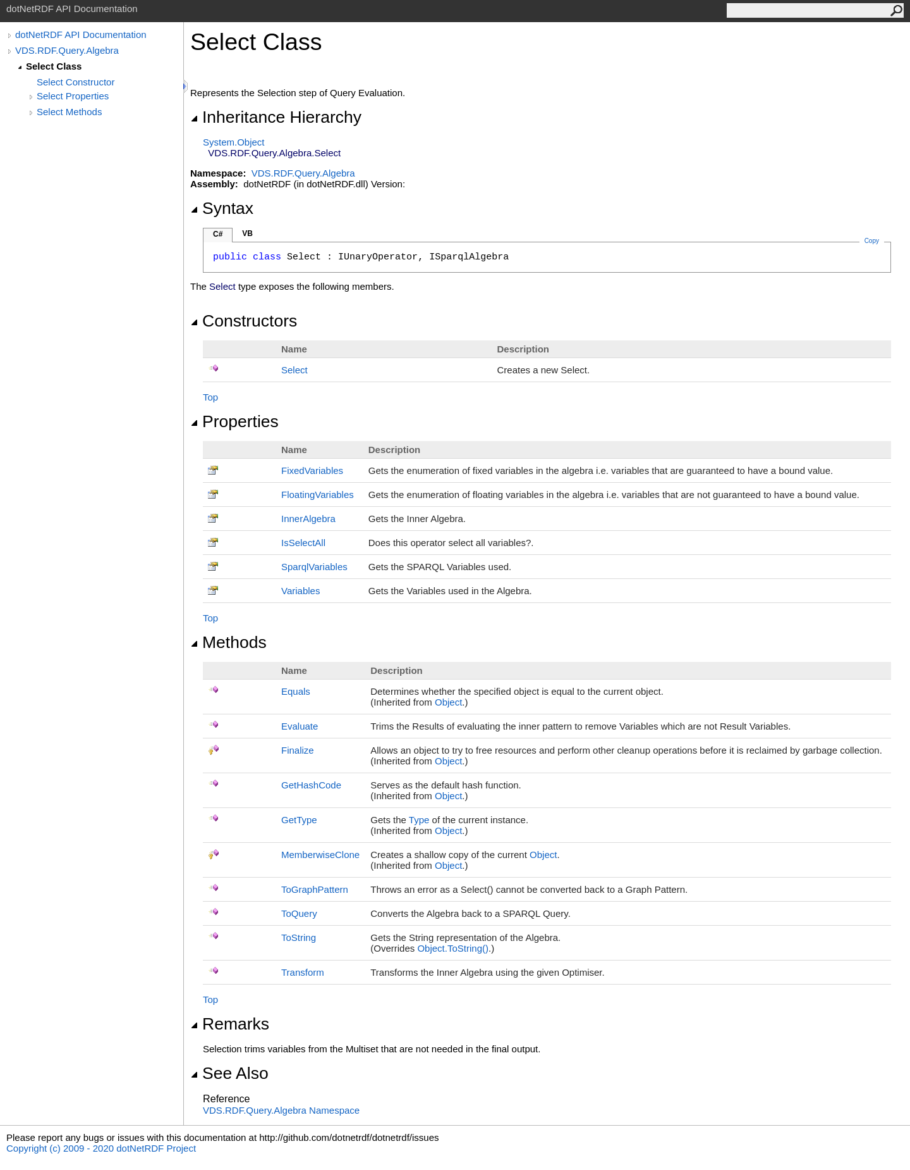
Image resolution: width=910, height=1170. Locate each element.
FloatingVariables (317, 494)
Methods (228, 642)
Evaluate (299, 726)
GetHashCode (311, 785)
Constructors (243, 320)
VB (247, 233)
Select (294, 369)
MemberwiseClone (320, 854)
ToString (298, 937)
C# (217, 234)
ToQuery (299, 913)
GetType (299, 819)
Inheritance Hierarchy (275, 117)
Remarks (229, 1023)
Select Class (54, 66)
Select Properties (73, 95)
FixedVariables (312, 470)
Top (210, 397)
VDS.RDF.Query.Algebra (67, 50)
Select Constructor (75, 82)
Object (448, 702)
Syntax (221, 208)
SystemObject (234, 142)
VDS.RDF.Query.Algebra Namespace (281, 1110)
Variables (300, 590)
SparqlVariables (314, 566)
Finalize (297, 750)
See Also (229, 1073)
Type (419, 819)
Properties (234, 421)
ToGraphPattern (314, 889)
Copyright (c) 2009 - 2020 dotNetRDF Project (101, 1148)
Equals (295, 691)
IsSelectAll (303, 542)
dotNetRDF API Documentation (81, 34)
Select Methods (69, 111)
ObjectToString (452, 948)
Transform (302, 972)
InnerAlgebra (308, 518)
